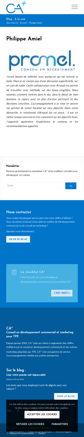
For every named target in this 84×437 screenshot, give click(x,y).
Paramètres (60, 424)
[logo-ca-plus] (34, 7)
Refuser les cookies (30, 424)
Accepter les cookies (42, 414)
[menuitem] (73, 7)
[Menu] (73, 7)
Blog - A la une (15, 19)
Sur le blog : (16, 370)
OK (70, 186)
